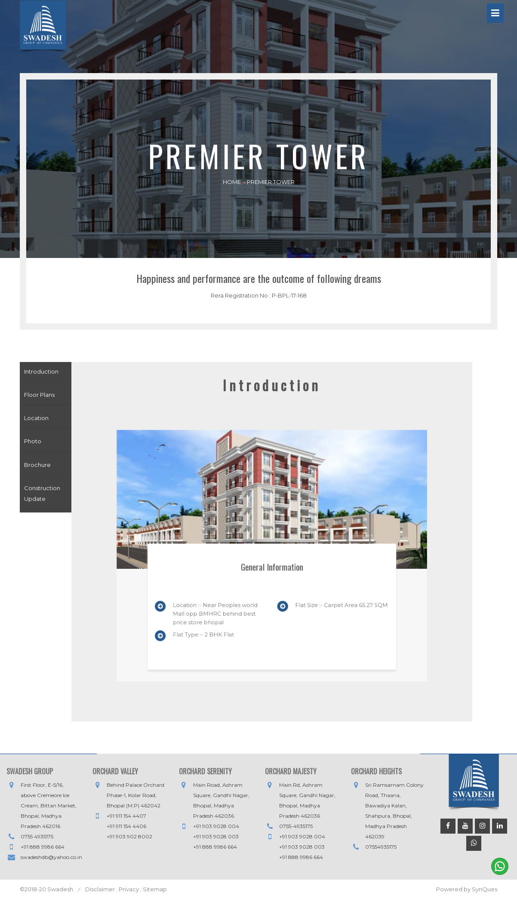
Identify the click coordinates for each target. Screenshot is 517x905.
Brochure (37, 464)
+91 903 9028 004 (216, 826)
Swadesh (60, 889)
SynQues (484, 889)
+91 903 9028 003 (216, 836)
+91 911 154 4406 (126, 826)
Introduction (41, 371)
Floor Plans (39, 394)
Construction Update (42, 493)
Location (36, 417)
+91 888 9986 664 (43, 847)
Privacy (129, 889)
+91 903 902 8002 (129, 836)
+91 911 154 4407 (126, 816)
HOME (232, 181)
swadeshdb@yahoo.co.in (51, 857)
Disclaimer (100, 889)
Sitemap (154, 889)
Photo (32, 441)
